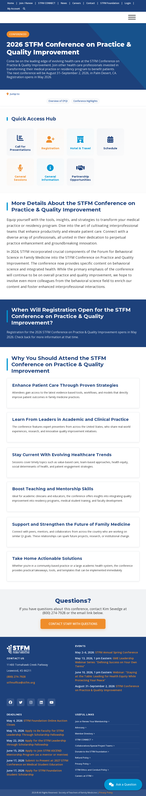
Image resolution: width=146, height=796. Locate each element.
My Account (13, 8)
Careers (76, 3)
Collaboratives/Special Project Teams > (95, 745)
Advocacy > (80, 727)
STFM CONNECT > (84, 739)
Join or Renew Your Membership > (92, 721)
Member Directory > (85, 733)
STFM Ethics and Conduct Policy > (92, 769)
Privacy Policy (106, 792)
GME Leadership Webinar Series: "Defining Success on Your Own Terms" (106, 662)
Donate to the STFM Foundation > (92, 751)
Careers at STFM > (84, 776)
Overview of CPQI (57, 100)
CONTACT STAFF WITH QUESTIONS (73, 624)
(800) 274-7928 (16, 676)
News (64, 3)
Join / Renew (26, 3)
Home (10, 3)
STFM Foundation (109, 3)
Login (128, 3)
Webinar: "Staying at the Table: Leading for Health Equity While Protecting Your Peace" (106, 676)
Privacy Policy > (83, 763)
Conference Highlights (85, 100)
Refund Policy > (83, 757)
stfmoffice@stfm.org (21, 682)
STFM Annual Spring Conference (116, 652)
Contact (90, 3)
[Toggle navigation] (132, 17)
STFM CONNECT (46, 3)
